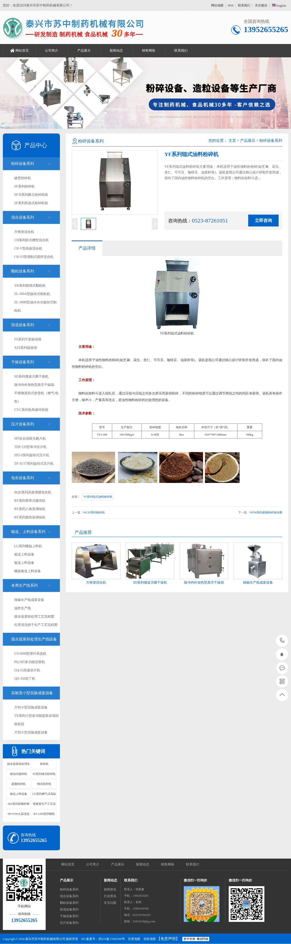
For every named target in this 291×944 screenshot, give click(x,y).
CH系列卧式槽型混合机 (31, 240)
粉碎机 (44, 764)
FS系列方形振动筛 (27, 339)
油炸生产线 (22, 608)
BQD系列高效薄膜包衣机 (32, 492)
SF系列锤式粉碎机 (44, 774)
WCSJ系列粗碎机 (94, 512)
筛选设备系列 (22, 325)
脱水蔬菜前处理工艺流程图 (34, 616)
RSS (230, 5)
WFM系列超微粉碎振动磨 (266, 512)
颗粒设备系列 (22, 271)
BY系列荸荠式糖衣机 (29, 500)
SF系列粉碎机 (24, 186)
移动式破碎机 (18, 774)
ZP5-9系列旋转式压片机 (31, 455)
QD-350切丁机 (24, 678)
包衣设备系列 (22, 478)
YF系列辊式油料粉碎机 (97, 496)
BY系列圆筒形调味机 (29, 517)
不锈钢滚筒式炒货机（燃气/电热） (36, 397)
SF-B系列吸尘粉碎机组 (31, 195)
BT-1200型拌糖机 (44, 814)
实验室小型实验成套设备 (32, 693)
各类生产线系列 (24, 585)
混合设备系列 (22, 217)
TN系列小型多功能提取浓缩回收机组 (36, 720)
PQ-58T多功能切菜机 (29, 662)
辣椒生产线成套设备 (29, 600)
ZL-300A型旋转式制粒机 (32, 294)
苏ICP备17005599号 (111, 939)
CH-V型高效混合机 (28, 248)
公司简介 (51, 50)
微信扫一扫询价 (195, 880)
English (279, 5)
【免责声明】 (168, 939)
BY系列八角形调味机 (29, 509)
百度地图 (134, 939)
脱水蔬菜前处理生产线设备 (34, 639)
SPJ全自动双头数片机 (30, 438)
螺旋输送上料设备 (27, 571)
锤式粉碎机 (44, 784)
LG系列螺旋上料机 (28, 546)
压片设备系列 (22, 424)
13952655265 (282, 640)
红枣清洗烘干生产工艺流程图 (36, 625)
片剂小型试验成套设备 (31, 707)
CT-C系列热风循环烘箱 (31, 410)
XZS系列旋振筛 (25, 347)
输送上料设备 (24, 554)
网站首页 (22, 50)
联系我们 (244, 5)
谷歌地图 (149, 939)
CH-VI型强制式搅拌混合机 (33, 257)
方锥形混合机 (24, 232)
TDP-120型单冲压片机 (30, 447)
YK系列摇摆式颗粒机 (30, 285)
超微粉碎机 (18, 784)
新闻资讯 (110, 889)
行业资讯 (110, 896)
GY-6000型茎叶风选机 (30, 653)
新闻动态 (116, 50)
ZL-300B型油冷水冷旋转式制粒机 (35, 306)
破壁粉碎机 (22, 178)
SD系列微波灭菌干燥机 (31, 376)
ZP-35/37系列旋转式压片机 (33, 463)
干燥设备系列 (22, 362)
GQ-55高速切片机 (27, 670)
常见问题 (110, 903)
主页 (232, 140)
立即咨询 (263, 220)
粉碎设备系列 (22, 164)
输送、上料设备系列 (28, 532)
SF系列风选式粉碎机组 (31, 203)
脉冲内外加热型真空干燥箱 (34, 385)
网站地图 (217, 5)
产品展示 (84, 50)
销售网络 (148, 50)
